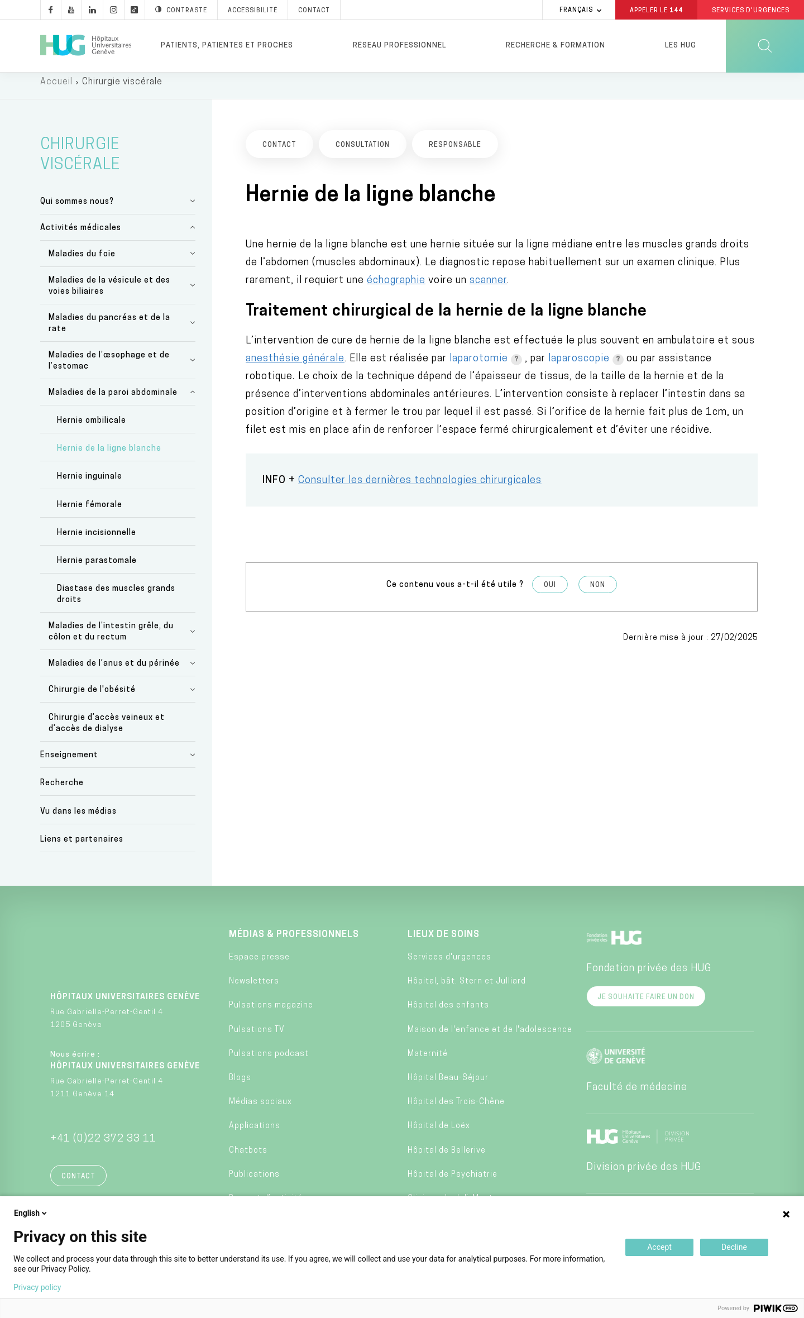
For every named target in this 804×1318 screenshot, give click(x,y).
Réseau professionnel (399, 45)
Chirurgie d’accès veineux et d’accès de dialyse (107, 731)
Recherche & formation (555, 45)
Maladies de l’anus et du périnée (114, 671)
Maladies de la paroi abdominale (113, 400)
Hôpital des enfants (448, 1013)
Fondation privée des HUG (648, 976)
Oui (550, 593)
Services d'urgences (449, 965)
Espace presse (259, 965)
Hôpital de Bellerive (447, 1158)
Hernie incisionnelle (96, 540)
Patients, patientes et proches (227, 45)
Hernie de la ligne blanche (109, 456)
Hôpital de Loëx (439, 1134)
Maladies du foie (82, 261)
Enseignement (69, 763)
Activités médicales (80, 235)
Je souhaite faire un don (646, 1004)
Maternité (428, 1061)
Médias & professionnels (294, 942)
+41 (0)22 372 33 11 (103, 1146)
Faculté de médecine (636, 1095)
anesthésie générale (295, 366)
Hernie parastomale (97, 568)
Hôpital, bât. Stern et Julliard (467, 989)
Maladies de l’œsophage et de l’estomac (109, 368)
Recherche (62, 791)
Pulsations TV (257, 1037)
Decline (734, 1247)
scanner (488, 288)
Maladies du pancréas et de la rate (109, 331)
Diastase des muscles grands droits (116, 602)
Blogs (240, 1085)
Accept (659, 1247)
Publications (254, 1182)
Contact (78, 1184)
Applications (254, 1134)
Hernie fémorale (89, 512)
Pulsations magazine (271, 1013)
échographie (396, 288)
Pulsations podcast (269, 1061)
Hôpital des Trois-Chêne (456, 1110)
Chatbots (248, 1158)
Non (597, 593)
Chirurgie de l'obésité (92, 698)
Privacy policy (37, 1287)
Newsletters (254, 989)
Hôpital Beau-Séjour (448, 1085)
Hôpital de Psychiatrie (452, 1182)
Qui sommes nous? (77, 209)
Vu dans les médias (78, 819)
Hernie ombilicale (91, 428)
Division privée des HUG (643, 1174)
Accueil (56, 89)
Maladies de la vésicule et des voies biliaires (109, 293)
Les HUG (680, 45)
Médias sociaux (260, 1110)
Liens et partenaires (81, 847)
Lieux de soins (444, 942)
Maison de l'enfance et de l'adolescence (490, 1037)
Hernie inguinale (89, 484)
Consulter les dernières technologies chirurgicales (420, 488)
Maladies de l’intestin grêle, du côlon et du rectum (111, 640)
